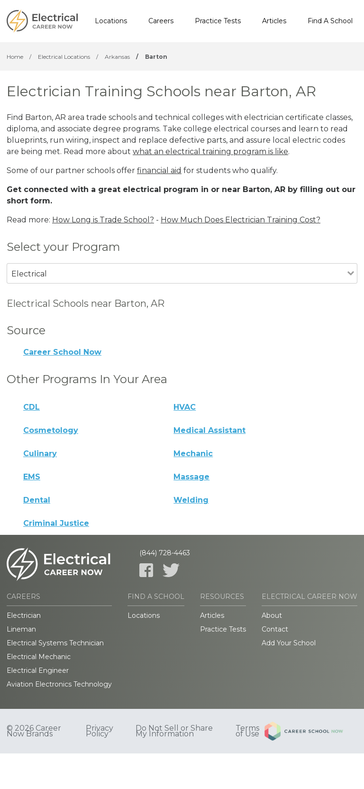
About (272, 615)
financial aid (159, 170)
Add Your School (289, 643)
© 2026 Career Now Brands (34, 731)
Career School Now (62, 352)
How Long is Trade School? (103, 219)
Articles (274, 21)
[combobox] (177, 287)
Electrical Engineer (38, 670)
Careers (160, 21)
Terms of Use (247, 731)
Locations (111, 21)
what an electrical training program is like (210, 151)
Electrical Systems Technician (55, 643)
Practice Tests (218, 21)
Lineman (21, 629)
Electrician (24, 615)
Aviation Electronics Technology (59, 684)
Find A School (330, 21)
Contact (275, 629)
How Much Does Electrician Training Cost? (240, 219)
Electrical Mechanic (39, 656)
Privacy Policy (99, 731)
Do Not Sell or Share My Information (174, 731)
